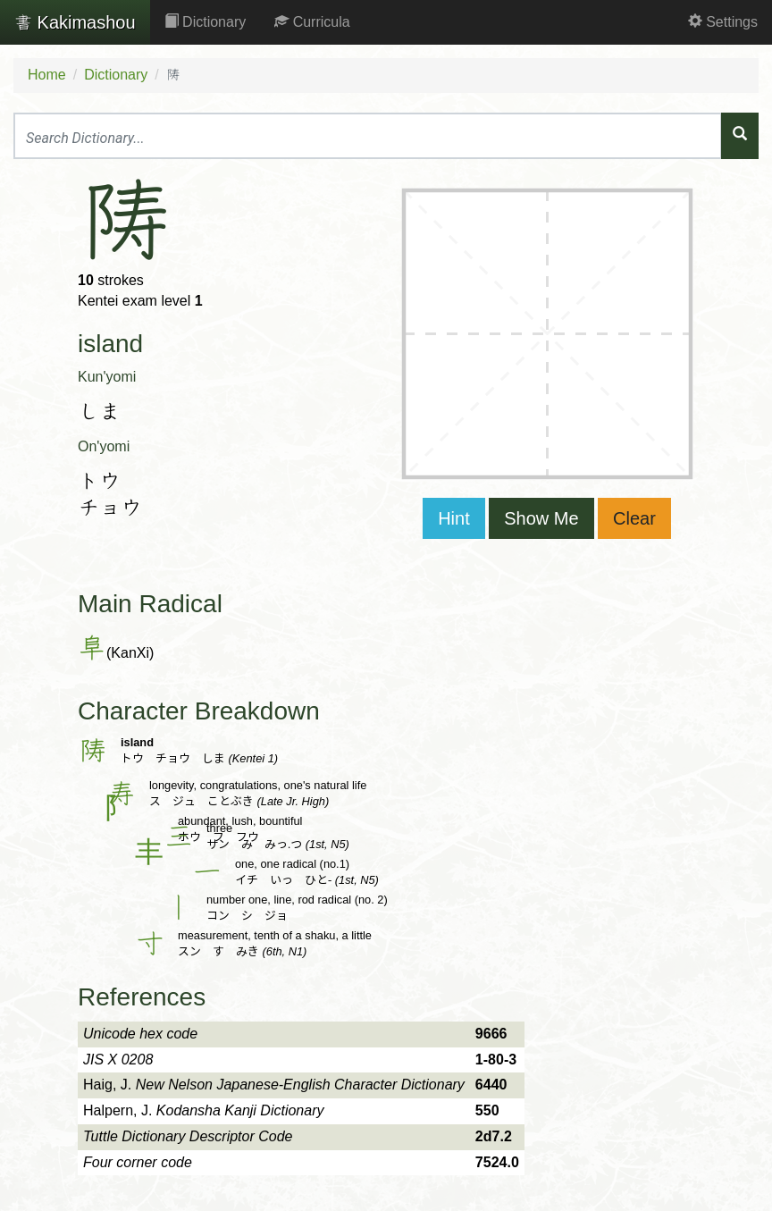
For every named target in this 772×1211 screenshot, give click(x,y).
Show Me (541, 518)
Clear (634, 518)
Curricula (311, 21)
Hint (454, 518)
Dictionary (205, 21)
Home (47, 74)
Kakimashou (75, 22)
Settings (723, 21)
